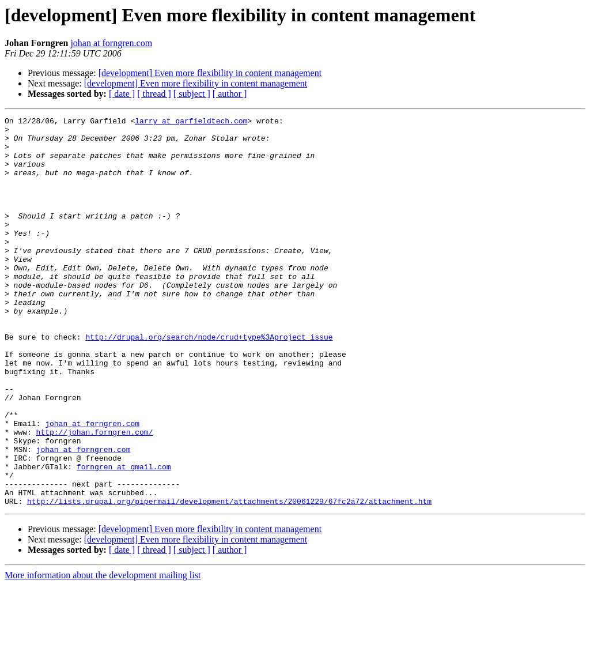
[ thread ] (154, 94)
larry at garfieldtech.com (191, 122)
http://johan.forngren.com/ (94, 496)
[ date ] (122, 94)
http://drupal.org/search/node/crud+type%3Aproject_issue (208, 381)
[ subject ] (191, 94)
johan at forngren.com (111, 43)
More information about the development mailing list (103, 653)
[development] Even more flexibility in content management (210, 73)
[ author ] (230, 94)
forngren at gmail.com (124, 537)
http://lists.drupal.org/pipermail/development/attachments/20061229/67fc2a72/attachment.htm (229, 579)
